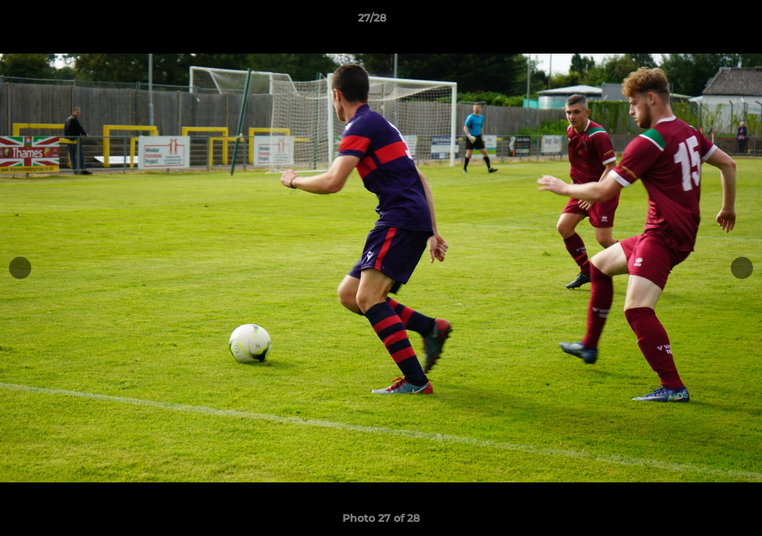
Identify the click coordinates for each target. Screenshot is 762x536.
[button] (699, 21)
